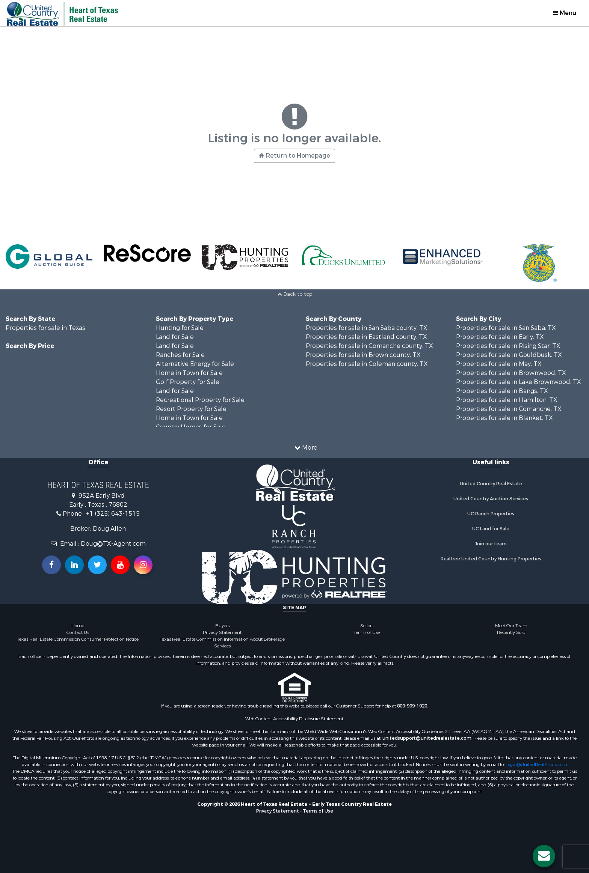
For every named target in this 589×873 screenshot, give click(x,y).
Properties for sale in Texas (45, 328)
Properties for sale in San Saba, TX (506, 328)
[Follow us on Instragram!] (143, 564)
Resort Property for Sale (191, 409)
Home (77, 626)
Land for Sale (175, 337)
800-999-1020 (412, 706)
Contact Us (77, 632)
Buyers (222, 626)
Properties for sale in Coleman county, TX (367, 364)
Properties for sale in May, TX (499, 364)
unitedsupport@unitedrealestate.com (426, 738)
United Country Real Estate (491, 484)
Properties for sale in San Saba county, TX (366, 328)
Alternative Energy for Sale (195, 364)
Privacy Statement (222, 632)
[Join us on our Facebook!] (51, 564)
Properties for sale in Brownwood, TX (511, 373)
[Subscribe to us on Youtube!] (120, 564)
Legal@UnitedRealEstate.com (536, 765)
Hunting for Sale (180, 328)
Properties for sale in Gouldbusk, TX (509, 355)
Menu (564, 13)
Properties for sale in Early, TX (500, 337)
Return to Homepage (294, 156)
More (305, 448)
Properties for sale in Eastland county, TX (366, 337)
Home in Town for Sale (189, 373)
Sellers (366, 626)
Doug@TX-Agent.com (113, 544)
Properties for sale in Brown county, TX (363, 355)
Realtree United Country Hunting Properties (491, 559)
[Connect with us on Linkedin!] (74, 564)
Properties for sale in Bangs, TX (502, 391)
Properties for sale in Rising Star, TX (508, 346)
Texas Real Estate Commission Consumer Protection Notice (78, 639)
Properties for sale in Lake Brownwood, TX (518, 382)
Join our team (491, 544)
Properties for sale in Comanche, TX (509, 409)
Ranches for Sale (180, 355)
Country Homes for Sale (191, 427)
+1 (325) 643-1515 (113, 514)
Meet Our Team (511, 626)
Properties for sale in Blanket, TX (504, 418)
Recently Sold (511, 632)
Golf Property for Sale (187, 382)
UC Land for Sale (490, 529)
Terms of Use (366, 632)
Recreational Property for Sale (200, 400)
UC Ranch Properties (490, 514)
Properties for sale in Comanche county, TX (369, 346)
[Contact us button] (544, 856)
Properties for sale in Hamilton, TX (506, 400)
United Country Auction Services (490, 499)
